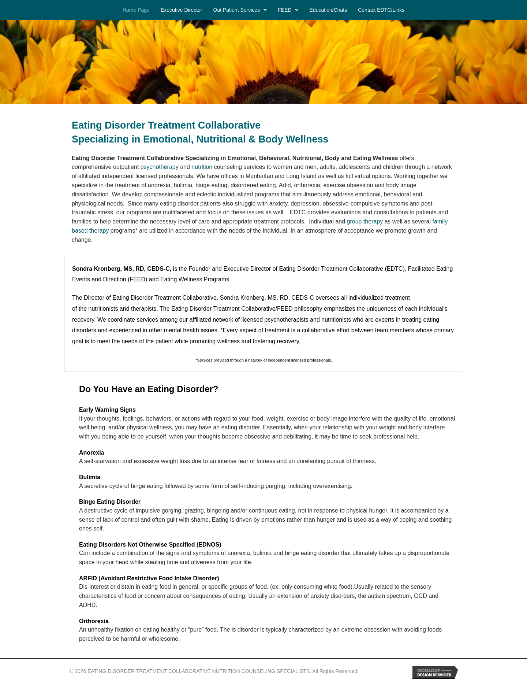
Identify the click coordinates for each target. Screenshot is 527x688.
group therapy (365, 221)
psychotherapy (160, 167)
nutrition (202, 167)
